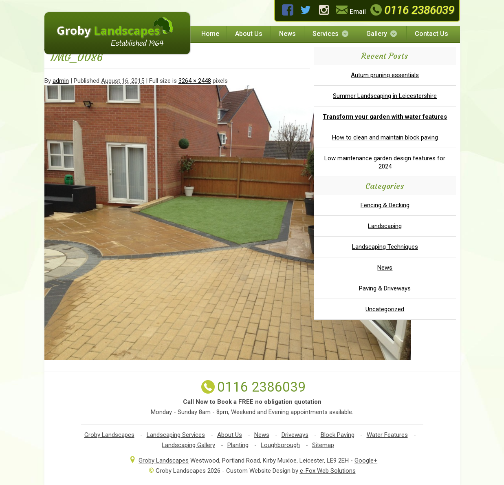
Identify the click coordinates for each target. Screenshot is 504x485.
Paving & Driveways (385, 288)
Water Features (387, 434)
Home (210, 34)
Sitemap (323, 445)
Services (331, 34)
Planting (238, 445)
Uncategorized (384, 309)
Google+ (365, 460)
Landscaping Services (176, 434)
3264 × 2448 (194, 80)
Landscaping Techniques (385, 246)
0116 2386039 (411, 10)
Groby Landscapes (109, 434)
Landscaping (385, 226)
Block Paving (337, 434)
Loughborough (280, 445)
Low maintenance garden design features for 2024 (384, 162)
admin (61, 80)
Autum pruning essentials (385, 75)
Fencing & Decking (385, 205)
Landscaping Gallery (188, 445)
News (287, 34)
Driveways (295, 434)
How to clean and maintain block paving (385, 137)
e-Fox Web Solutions (328, 470)
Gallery (382, 34)
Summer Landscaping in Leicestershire (385, 96)
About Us (248, 34)
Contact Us (431, 34)
